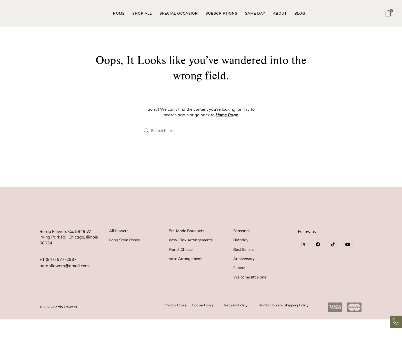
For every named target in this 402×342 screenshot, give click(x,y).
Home (119, 13)
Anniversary (245, 278)
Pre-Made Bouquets (188, 248)
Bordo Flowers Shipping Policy (283, 327)
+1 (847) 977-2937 (58, 275)
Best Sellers (244, 268)
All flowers (119, 248)
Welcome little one (251, 299)
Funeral (240, 289)
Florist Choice (181, 268)
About (280, 13)
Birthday (241, 258)
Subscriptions (221, 13)
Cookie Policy (203, 327)
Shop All (142, 13)
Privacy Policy (175, 327)
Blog (300, 13)
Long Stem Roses (125, 258)
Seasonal (242, 248)
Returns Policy (235, 327)
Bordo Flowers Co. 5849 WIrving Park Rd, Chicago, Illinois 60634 (68, 254)
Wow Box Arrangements (192, 258)
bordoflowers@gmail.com (64, 281)
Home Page (227, 114)
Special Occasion (179, 13)
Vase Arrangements (188, 278)
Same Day (255, 13)
